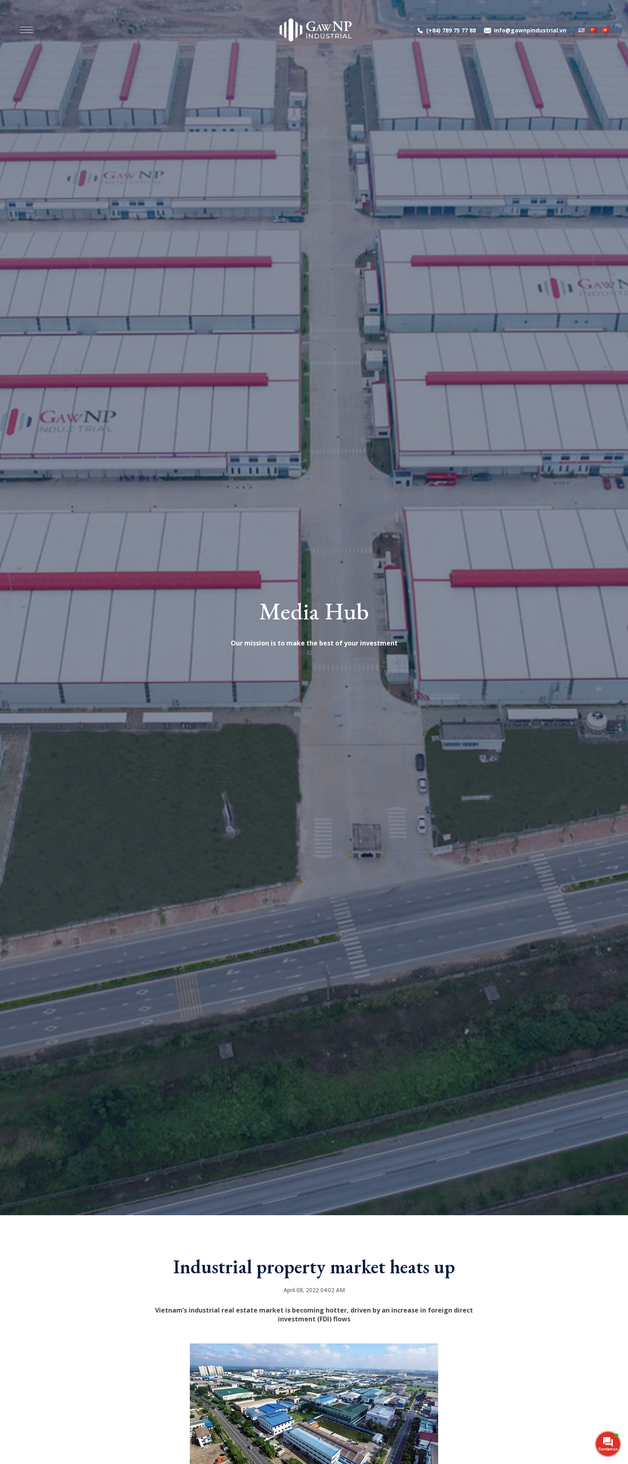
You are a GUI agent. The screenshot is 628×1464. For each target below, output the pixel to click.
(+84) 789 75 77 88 (451, 30)
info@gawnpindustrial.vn (530, 30)
